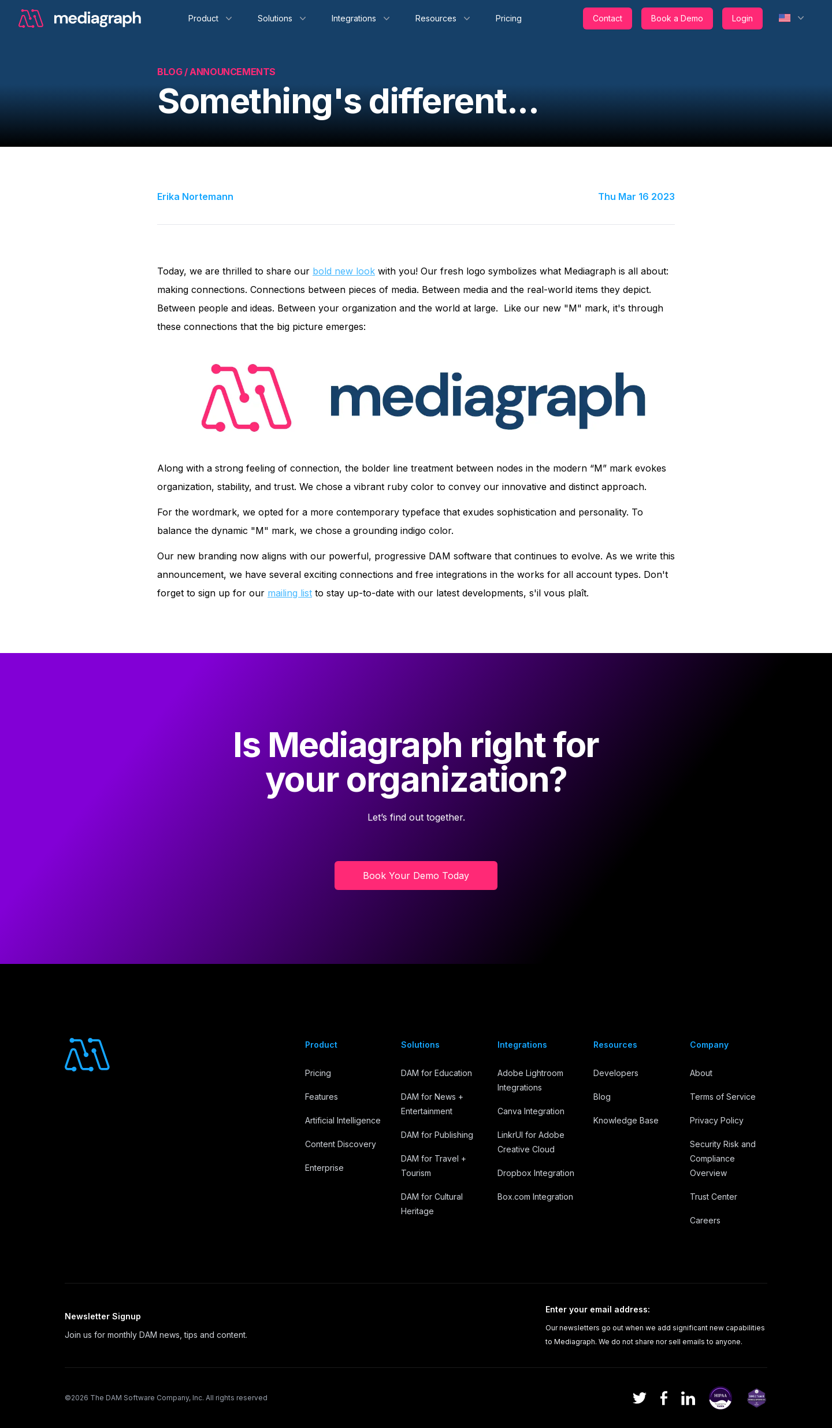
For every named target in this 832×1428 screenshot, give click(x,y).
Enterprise (324, 1168)
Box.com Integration (535, 1196)
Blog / (173, 71)
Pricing (509, 18)
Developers (615, 1073)
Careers (705, 1220)
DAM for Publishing (437, 1135)
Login (742, 18)
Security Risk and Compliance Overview (723, 1158)
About (701, 1073)
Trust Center (713, 1196)
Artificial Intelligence (343, 1120)
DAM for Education (436, 1073)
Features (321, 1096)
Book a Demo (677, 18)
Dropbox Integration (535, 1173)
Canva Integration (530, 1111)
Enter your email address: (597, 1309)
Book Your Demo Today (416, 875)
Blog (602, 1096)
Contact (607, 18)
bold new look (344, 271)
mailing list (290, 593)
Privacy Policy (717, 1120)
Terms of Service (723, 1096)
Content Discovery (340, 1144)
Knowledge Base (626, 1120)
